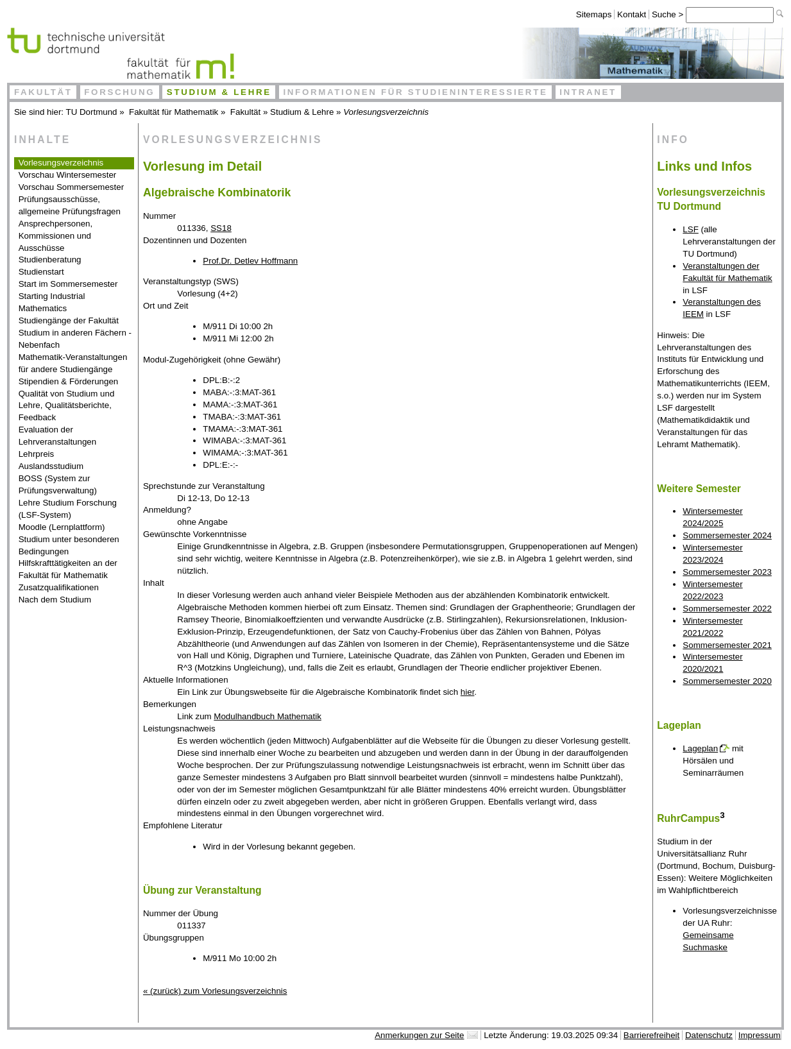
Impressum (759, 1035)
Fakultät (43, 92)
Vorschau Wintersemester (68, 175)
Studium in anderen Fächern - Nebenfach (75, 339)
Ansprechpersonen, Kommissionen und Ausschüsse (56, 236)
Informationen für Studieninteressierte (415, 92)
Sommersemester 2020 (727, 681)
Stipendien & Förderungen (69, 381)
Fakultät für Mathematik (173, 112)
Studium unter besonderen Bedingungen (69, 545)
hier (468, 692)
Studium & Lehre (219, 92)
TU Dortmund (91, 112)
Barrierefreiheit (651, 1035)
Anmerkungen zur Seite (419, 1035)
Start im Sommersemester (68, 284)
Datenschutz (709, 1035)
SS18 (221, 228)
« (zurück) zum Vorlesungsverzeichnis (215, 991)
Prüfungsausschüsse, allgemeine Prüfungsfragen (70, 205)
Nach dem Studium (55, 599)
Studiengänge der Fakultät (69, 320)
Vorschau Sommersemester (71, 187)
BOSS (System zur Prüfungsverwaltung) (58, 484)
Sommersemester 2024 (727, 535)
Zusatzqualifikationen (59, 587)
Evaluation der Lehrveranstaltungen (58, 436)
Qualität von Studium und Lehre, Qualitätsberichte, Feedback (67, 406)
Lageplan (700, 748)
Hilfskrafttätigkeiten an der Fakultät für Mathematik (68, 569)
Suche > (669, 14)
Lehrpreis (37, 454)
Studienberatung (50, 259)
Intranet (588, 92)
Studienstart (41, 272)
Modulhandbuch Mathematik (267, 716)
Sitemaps (594, 14)
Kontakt (631, 14)
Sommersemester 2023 (727, 572)
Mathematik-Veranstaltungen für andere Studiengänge (73, 363)
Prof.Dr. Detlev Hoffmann (250, 261)
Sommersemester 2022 (727, 608)
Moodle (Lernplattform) (62, 527)
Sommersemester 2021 (727, 645)
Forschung (119, 92)
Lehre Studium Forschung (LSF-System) (68, 509)
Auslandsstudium (51, 466)
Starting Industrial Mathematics (52, 302)
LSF (690, 229)
